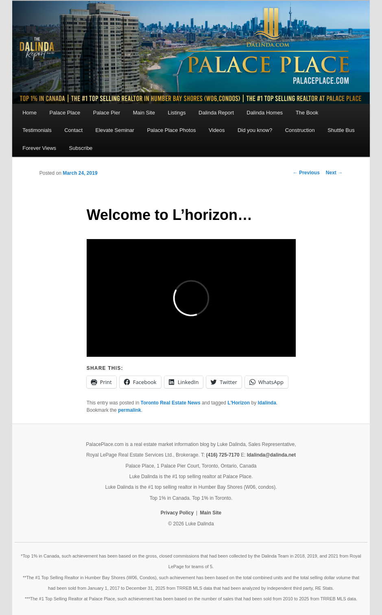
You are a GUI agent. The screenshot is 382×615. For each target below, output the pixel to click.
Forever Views (39, 148)
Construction (300, 130)
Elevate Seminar (115, 130)
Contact (73, 130)
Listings (177, 113)
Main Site (144, 113)
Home (29, 113)
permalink (129, 410)
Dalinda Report (216, 113)
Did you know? (255, 130)
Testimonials (37, 130)
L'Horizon (238, 403)
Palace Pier (106, 113)
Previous (306, 173)
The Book (307, 113)
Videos (217, 130)
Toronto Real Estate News (170, 403)
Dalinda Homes (265, 113)
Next (334, 173)
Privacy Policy (177, 513)
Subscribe (81, 148)
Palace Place (64, 113)
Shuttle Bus (341, 130)
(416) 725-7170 (223, 455)
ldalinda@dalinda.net (271, 455)
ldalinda (267, 403)
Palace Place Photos (171, 130)
